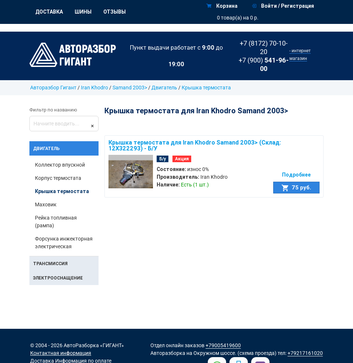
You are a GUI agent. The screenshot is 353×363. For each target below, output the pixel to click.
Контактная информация (60, 353)
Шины (83, 11)
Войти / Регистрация (283, 6)
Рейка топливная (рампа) (56, 221)
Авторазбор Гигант (53, 87)
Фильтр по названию (53, 110)
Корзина (222, 6)
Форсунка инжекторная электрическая (64, 242)
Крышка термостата (206, 87)
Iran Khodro (94, 87)
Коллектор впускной (60, 165)
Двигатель (164, 87)
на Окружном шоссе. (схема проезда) (231, 353)
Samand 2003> (130, 87)
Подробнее (296, 174)
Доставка (49, 11)
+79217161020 (305, 353)
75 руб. (296, 187)
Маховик (46, 204)
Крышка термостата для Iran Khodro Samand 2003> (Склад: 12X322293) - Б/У (194, 145)
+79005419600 (223, 345)
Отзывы (114, 11)
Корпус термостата (58, 178)
